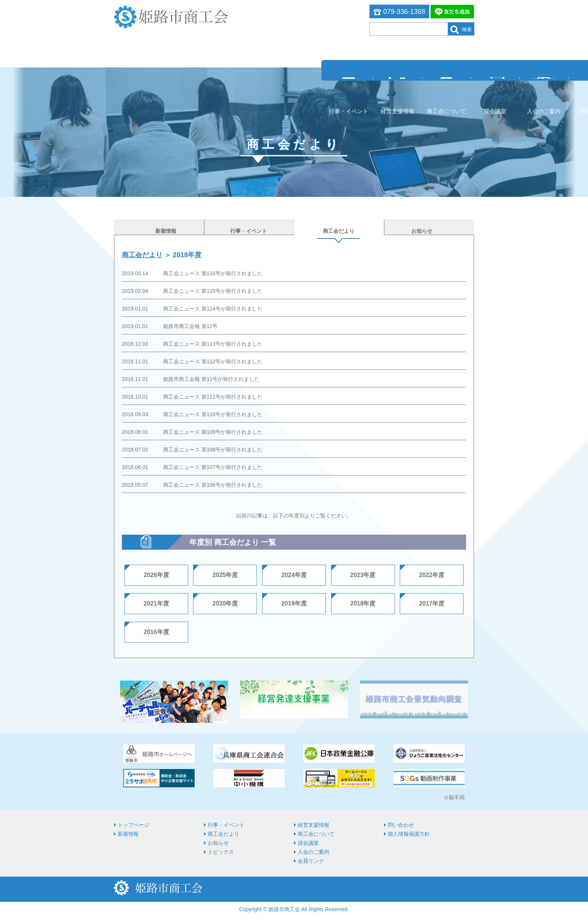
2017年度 (431, 603)
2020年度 (225, 603)
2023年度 (363, 574)
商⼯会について (242, 83)
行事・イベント (139, 83)
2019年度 (294, 603)
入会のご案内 (345, 83)
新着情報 (128, 833)
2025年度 (225, 574)
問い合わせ (401, 824)
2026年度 (156, 574)
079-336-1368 (399, 11)
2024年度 (294, 574)
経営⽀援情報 (191, 83)
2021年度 (156, 603)
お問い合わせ (448, 83)
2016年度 (156, 631)
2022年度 (431, 574)
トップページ (133, 824)
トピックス (221, 851)
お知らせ (218, 842)
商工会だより (142, 254)
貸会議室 (294, 83)
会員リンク (397, 83)
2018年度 (363, 603)
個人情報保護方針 (409, 833)
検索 (461, 29)
